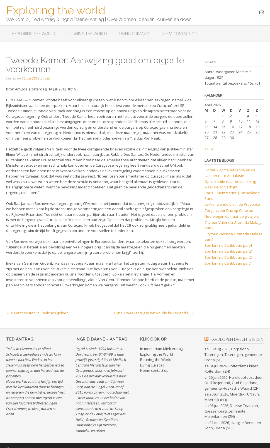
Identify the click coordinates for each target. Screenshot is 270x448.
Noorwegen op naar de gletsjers (232, 216)
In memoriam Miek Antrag (161, 348)
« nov (209, 148)
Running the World (87, 33)
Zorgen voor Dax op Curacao (229, 210)
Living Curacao (152, 365)
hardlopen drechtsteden (236, 339)
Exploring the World (156, 354)
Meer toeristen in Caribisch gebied (37, 312)
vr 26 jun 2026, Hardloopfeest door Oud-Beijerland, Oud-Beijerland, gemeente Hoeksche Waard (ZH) (234, 383)
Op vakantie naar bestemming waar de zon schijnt (230, 184)
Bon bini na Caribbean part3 (228, 251)
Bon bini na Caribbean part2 (228, 257)
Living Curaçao (134, 33)
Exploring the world (55, 10)
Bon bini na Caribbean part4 (228, 245)
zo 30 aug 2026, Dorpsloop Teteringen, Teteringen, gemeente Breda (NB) (233, 354)
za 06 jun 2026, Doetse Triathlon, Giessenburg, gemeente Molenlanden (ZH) (232, 411)
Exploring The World (33, 33)
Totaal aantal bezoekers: (226, 83)
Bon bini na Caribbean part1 (228, 263)
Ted (47, 78)
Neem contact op (179, 33)
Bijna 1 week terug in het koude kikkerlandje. (154, 312)
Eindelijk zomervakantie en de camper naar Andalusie (230, 172)
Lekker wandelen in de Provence (232, 204)
